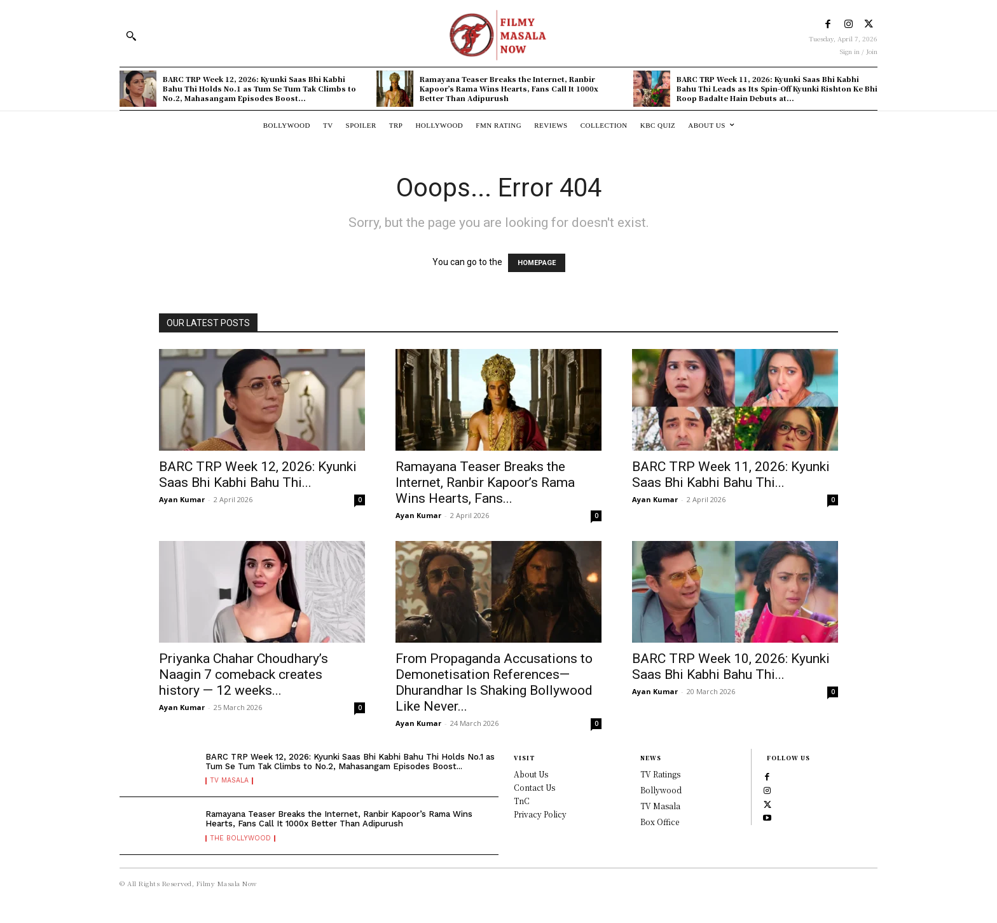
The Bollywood (242, 844)
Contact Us (534, 787)
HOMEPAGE (537, 263)
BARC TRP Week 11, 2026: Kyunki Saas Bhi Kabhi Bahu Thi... (731, 474)
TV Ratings (660, 774)
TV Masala (231, 789)
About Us (531, 774)
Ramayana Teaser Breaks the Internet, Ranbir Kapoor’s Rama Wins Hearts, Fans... (485, 482)
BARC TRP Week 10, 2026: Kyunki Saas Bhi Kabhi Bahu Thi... (731, 666)
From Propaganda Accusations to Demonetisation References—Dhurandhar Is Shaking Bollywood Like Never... (494, 682)
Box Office (659, 821)
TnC (522, 800)
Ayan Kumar (182, 499)
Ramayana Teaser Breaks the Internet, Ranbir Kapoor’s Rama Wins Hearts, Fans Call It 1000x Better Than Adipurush (509, 89)
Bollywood (661, 789)
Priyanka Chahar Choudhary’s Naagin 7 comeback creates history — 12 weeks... (243, 674)
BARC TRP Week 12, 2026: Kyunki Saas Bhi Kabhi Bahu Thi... (258, 474)
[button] (131, 35)
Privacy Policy (540, 814)
